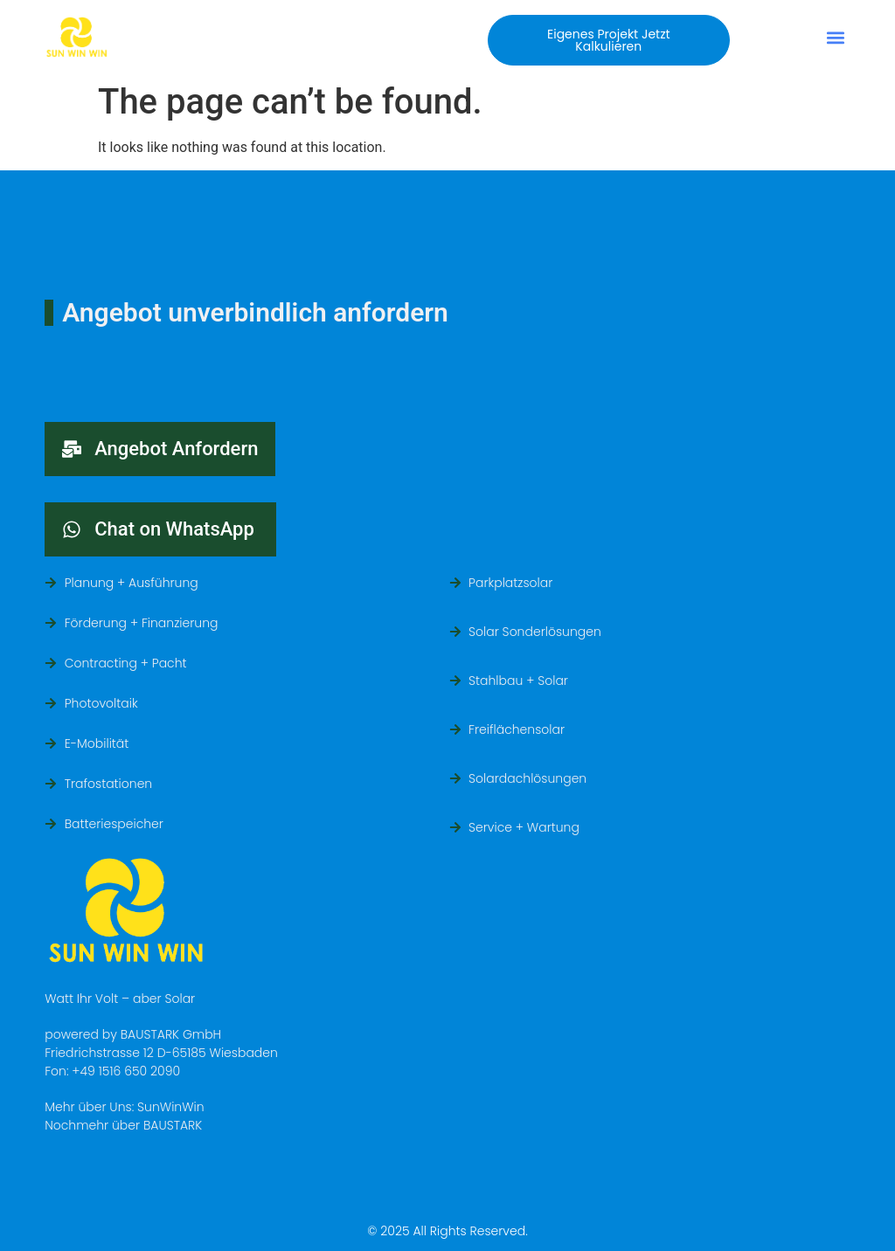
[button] (608, 40)
